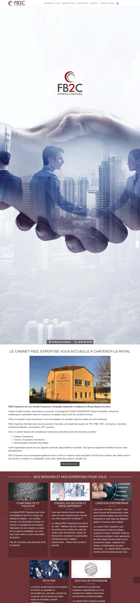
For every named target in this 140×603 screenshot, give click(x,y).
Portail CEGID (107, 3)
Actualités (82, 3)
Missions (48, 3)
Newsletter (68, 3)
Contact (94, 3)
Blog (57, 3)
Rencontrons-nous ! (70, 464)
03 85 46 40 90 (85, 342)
